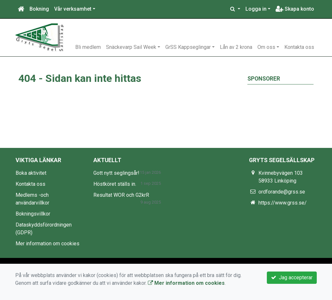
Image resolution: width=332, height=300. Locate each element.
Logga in (256, 9)
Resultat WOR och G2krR (121, 195)
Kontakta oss (299, 47)
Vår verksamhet (72, 9)
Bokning (39, 9)
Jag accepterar (292, 277)
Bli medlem (88, 47)
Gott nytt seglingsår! (116, 173)
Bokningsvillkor (33, 214)
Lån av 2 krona (236, 47)
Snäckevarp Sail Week (131, 47)
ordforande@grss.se (281, 192)
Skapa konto (295, 9)
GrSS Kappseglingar (188, 47)
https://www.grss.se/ (282, 203)
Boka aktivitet (31, 173)
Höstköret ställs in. (114, 184)
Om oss (266, 47)
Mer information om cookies (47, 243)
